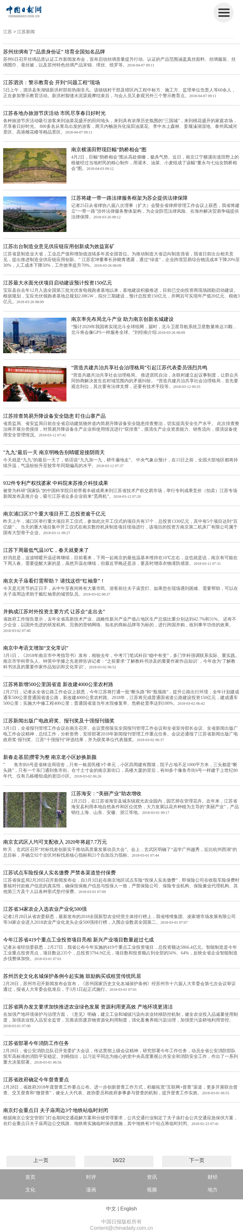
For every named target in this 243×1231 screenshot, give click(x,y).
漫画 (91, 1189)
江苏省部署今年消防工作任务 (36, 1043)
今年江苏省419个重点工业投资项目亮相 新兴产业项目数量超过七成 (78, 939)
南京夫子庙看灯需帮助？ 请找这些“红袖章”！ (54, 581)
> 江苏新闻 (24, 31)
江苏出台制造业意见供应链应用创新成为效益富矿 (59, 246)
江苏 (7, 31)
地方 (213, 1189)
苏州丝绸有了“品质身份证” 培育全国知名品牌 (54, 51)
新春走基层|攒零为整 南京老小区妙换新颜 (50, 757)
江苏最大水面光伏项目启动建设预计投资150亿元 (57, 282)
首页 (30, 1177)
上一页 (40, 1160)
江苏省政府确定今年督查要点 (36, 1079)
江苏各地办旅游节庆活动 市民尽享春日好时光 (54, 113)
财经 (213, 1177)
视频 (152, 1189)
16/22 (118, 1160)
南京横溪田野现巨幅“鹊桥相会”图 (108, 149)
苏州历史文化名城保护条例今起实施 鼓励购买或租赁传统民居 (72, 976)
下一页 (196, 1160)
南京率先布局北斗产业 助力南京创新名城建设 (122, 319)
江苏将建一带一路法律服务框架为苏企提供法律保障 (129, 198)
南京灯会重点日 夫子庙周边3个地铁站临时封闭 (55, 1110)
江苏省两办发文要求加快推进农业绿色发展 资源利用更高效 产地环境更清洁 (88, 1006)
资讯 (152, 1177)
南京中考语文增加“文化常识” (35, 648)
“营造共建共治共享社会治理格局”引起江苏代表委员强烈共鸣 (139, 367)
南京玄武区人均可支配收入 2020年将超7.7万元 (55, 842)
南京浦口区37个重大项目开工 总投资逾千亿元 (54, 513)
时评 (91, 1177)
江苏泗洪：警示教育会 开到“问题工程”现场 (51, 82)
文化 (30, 1189)
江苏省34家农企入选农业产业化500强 (45, 909)
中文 (111, 1208)
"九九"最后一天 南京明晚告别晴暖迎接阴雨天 (54, 452)
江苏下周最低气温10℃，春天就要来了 (46, 550)
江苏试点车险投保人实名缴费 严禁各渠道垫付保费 (59, 872)
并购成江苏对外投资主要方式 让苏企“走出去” (54, 611)
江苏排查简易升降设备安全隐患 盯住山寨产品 (54, 416)
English (128, 1208)
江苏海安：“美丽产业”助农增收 (106, 793)
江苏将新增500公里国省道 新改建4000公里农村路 (58, 684)
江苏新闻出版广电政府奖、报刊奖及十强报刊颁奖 (59, 720)
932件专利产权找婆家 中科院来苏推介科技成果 (55, 483)
